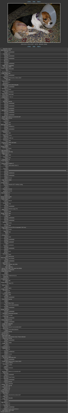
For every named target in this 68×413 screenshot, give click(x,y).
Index (34, 1)
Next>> (39, 1)
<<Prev (29, 1)
